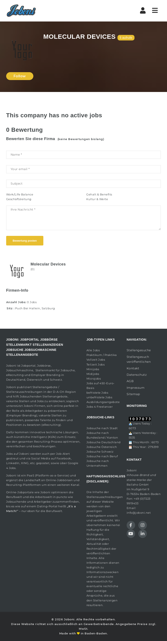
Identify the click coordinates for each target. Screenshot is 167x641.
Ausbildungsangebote (103, 402)
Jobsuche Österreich (101, 447)
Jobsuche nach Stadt (102, 428)
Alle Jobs (93, 350)
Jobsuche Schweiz (100, 451)
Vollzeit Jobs (95, 359)
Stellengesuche (139, 350)
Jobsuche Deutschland (103, 442)
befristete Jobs (97, 392)
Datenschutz (137, 375)
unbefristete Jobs (99, 397)
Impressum (136, 388)
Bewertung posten (25, 240)
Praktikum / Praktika (101, 355)
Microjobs (93, 378)
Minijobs (92, 369)
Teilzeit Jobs (95, 364)
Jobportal (28, 365)
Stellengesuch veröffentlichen (139, 359)
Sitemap (133, 394)
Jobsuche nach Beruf (102, 456)
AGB (130, 381)
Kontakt (133, 368)
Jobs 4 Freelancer (99, 406)
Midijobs (92, 374)
